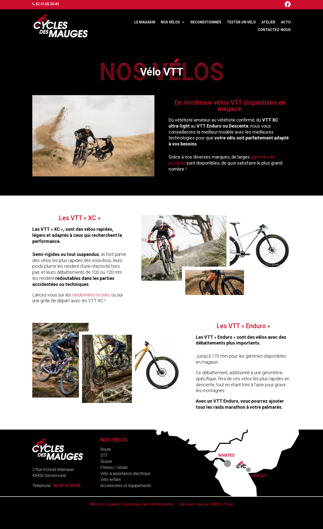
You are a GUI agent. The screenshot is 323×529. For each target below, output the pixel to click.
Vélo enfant (110, 479)
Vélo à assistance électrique (125, 473)
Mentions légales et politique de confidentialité (131, 505)
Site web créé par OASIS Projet (206, 505)
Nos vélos (170, 22)
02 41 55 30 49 (47, 4)
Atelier (268, 22)
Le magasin (144, 22)
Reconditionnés (206, 22)
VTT (103, 455)
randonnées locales (91, 294)
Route (105, 449)
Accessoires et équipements (125, 485)
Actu (286, 22)
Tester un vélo (241, 22)
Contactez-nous (274, 30)
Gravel (106, 461)
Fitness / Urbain (114, 467)
